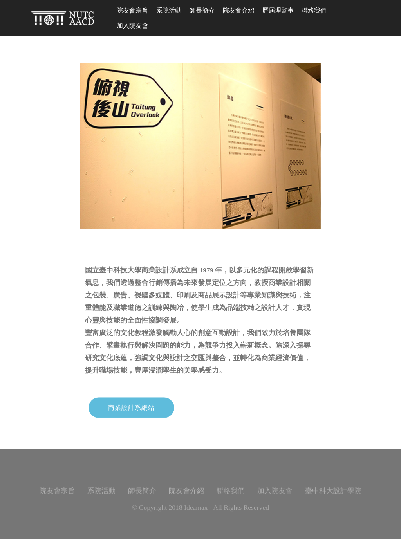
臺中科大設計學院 (333, 495)
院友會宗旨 (132, 10)
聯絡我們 (314, 10)
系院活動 (168, 10)
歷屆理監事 (278, 10)
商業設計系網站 (131, 412)
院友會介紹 (238, 10)
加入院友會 (132, 25)
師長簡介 (202, 10)
